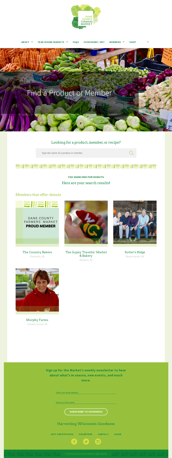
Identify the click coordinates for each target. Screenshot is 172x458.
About (25, 42)
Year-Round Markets (51, 42)
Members (115, 42)
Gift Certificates (62, 434)
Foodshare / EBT (94, 42)
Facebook (74, 442)
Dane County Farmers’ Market (86, 16)
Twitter (86, 442)
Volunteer (85, 434)
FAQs (76, 42)
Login (117, 434)
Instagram (98, 442)
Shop (132, 42)
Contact (103, 434)
